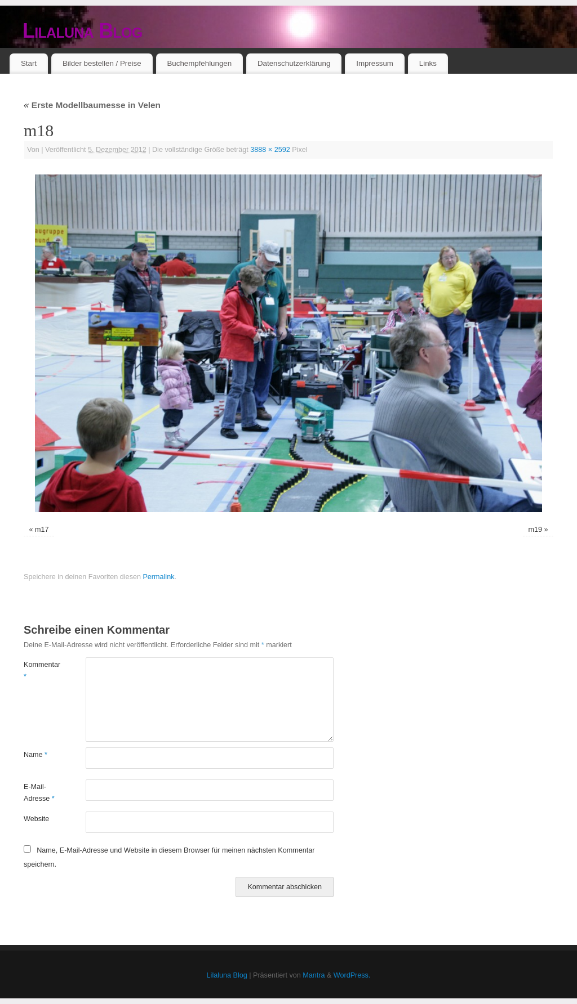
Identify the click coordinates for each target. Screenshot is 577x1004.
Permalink (158, 577)
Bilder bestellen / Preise (102, 63)
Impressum (374, 63)
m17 (42, 530)
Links (428, 63)
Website (36, 819)
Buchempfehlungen (199, 63)
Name (35, 755)
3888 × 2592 (270, 150)
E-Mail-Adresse (39, 793)
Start (29, 63)
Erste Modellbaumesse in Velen (92, 105)
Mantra (314, 975)
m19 (536, 530)
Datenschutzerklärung (294, 63)
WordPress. (352, 975)
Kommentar (39, 670)
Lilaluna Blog (83, 30)
